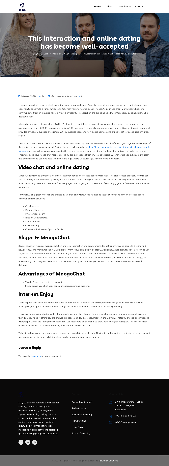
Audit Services (79, 408)
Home (97, 6)
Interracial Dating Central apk (64, 96)
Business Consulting (82, 414)
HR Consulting (79, 420)
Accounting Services (82, 401)
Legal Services (79, 427)
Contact (140, 6)
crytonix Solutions (109, 460)
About (110, 6)
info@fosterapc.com (125, 422)
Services (123, 6)
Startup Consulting (81, 433)
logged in (36, 356)
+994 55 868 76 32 (125, 415)
